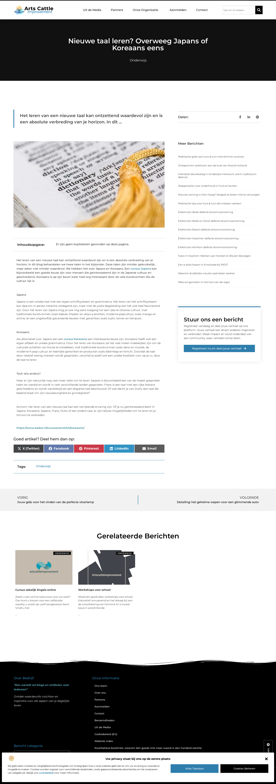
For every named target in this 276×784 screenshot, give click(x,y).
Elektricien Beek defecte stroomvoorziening (205, 212)
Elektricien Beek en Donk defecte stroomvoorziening (211, 220)
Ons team (100, 685)
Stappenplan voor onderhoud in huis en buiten (207, 185)
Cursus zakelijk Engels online (35, 590)
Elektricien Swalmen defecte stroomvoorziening (208, 238)
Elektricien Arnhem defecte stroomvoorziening (207, 247)
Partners (117, 10)
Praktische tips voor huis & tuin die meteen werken (209, 203)
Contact (202, 10)
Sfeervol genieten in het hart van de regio (204, 282)
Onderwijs (138, 60)
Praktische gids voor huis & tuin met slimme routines (211, 156)
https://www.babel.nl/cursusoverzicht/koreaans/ (50, 428)
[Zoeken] (259, 10)
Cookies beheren (244, 768)
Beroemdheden (104, 720)
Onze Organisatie (146, 10)
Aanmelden (178, 10)
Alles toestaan (194, 768)
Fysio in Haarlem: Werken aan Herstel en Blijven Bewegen (214, 255)
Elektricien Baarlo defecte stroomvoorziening (206, 229)
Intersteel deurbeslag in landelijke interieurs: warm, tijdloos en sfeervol (217, 175)
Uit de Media (92, 10)
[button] (266, 759)
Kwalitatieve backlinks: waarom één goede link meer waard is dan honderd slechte (148, 747)
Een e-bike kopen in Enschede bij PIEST (203, 264)
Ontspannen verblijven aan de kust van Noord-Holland (212, 165)
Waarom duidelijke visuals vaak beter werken (206, 273)
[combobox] (238, 10)
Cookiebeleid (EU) (105, 734)
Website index (103, 741)
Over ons (100, 692)
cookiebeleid (46, 772)
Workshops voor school (94, 590)
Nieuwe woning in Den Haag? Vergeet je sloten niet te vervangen (219, 194)
